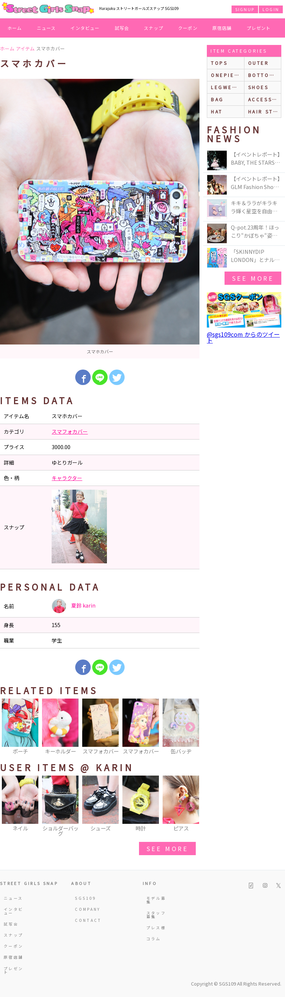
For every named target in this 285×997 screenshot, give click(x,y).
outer (258, 63)
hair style (264, 111)
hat (217, 111)
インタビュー (85, 28)
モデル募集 (156, 900)
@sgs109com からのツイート (243, 337)
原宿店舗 (222, 28)
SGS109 (85, 898)
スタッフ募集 (156, 914)
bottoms (263, 75)
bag (217, 99)
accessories (264, 99)
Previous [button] (9, 727)
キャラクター (67, 478)
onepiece (227, 75)
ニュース (46, 28)
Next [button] (190, 727)
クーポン (188, 28)
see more (167, 848)
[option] (99, 218)
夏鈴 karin (73, 606)
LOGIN (271, 9)
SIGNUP (244, 9)
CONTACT (85, 920)
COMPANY (85, 909)
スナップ (153, 28)
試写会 (122, 28)
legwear (225, 87)
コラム (153, 938)
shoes (258, 87)
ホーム (14, 28)
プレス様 (156, 927)
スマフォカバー (70, 431)
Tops (219, 63)
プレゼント (259, 28)
